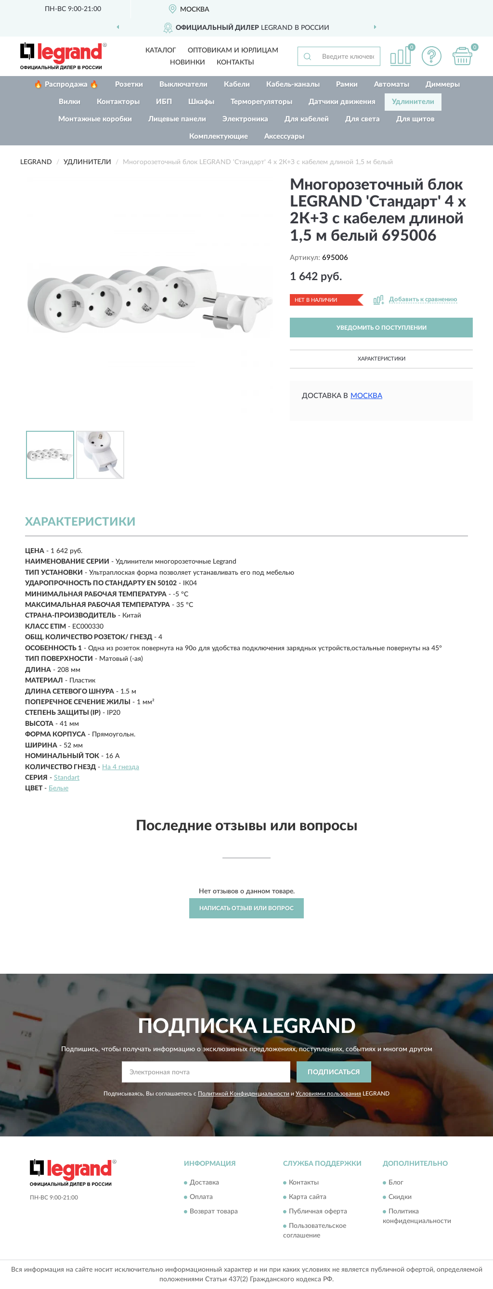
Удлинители (413, 101)
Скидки (400, 1197)
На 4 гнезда (120, 767)
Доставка (204, 1182)
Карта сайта (307, 1197)
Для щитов (415, 119)
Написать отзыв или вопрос (246, 908)
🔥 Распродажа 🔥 (66, 84)
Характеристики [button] (381, 358)
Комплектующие (218, 136)
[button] (431, 56)
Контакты (235, 62)
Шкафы (201, 101)
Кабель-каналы (293, 84)
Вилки (69, 101)
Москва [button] (366, 396)
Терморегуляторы (261, 101)
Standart (66, 777)
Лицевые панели (177, 119)
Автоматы (391, 84)
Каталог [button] (160, 50)
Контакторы (118, 101)
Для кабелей (307, 119)
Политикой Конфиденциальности (243, 1093)
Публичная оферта (318, 1211)
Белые (58, 788)
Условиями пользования (328, 1093)
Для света (362, 119)
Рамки (347, 84)
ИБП (164, 101)
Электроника (245, 119)
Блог (396, 1182)
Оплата (201, 1197)
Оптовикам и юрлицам (233, 50)
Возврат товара (214, 1211)
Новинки (187, 62)
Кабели (237, 84)
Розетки (129, 84)
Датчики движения (342, 101)
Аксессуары (284, 136)
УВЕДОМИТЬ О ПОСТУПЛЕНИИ (382, 328)
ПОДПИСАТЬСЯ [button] (334, 1072)
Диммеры (443, 84)
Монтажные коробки (95, 119)
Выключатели (183, 84)
